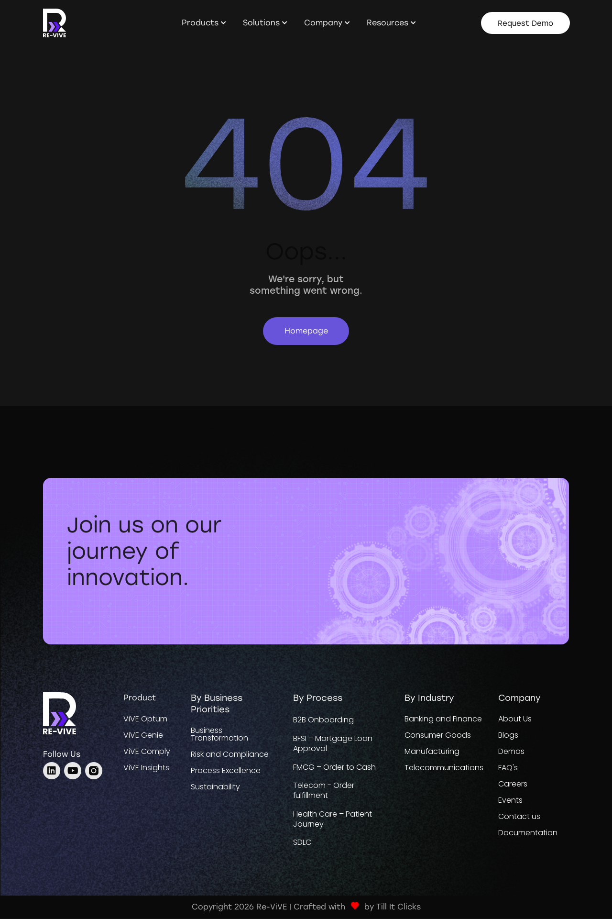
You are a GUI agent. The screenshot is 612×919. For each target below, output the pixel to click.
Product (139, 698)
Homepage (306, 330)
